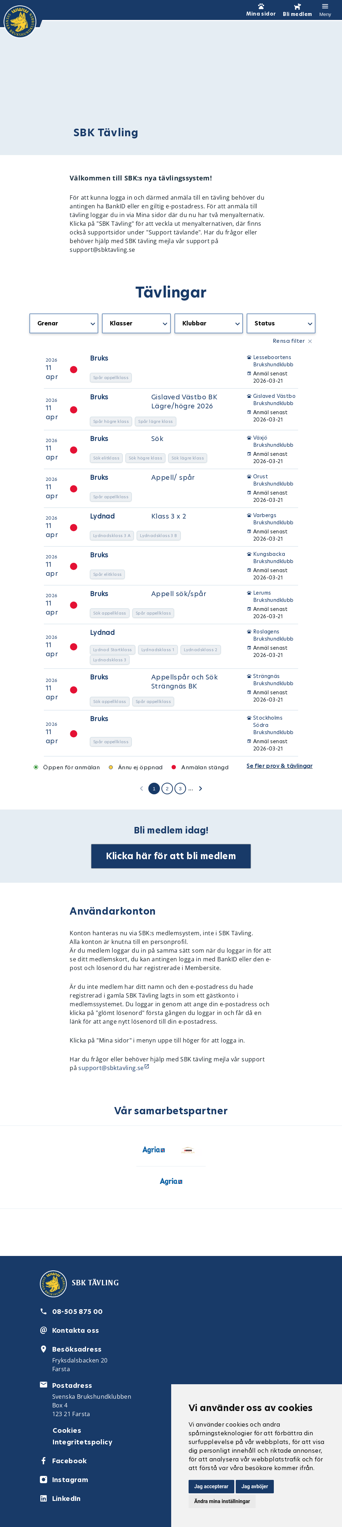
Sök (157, 438)
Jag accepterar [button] (211, 1486)
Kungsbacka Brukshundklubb (273, 557)
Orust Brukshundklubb (273, 480)
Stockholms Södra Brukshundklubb (273, 725)
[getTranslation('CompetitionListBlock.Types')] (63, 323)
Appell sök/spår (178, 593)
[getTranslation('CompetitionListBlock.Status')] (281, 323)
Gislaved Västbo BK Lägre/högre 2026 (184, 401)
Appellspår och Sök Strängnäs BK (184, 682)
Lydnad (102, 516)
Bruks (99, 358)
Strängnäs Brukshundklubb (273, 680)
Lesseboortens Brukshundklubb (273, 361)
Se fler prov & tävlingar (280, 766)
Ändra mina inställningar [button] (222, 1501)
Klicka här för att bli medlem (171, 856)
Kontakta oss (75, 1330)
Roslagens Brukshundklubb (273, 635)
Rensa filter (289, 341)
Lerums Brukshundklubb (273, 596)
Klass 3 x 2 (168, 516)
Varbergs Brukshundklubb (273, 519)
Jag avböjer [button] (255, 1486)
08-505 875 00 (77, 1311)
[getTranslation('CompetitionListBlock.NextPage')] (200, 788)
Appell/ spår (173, 477)
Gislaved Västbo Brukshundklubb (274, 399)
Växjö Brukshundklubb (273, 441)
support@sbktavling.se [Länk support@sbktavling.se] (111, 1068)
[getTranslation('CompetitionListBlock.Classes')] (136, 323)
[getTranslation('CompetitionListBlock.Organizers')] (208, 323)
